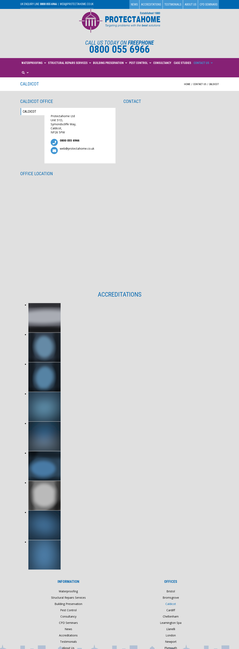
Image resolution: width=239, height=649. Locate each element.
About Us (190, 4)
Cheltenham (171, 616)
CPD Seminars (209, 4)
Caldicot (30, 111)
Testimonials (172, 4)
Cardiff (170, 610)
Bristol (170, 591)
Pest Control (68, 610)
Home (187, 84)
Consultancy (68, 616)
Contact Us (199, 84)
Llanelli (170, 629)
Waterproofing (68, 591)
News (134, 4)
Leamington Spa (170, 623)
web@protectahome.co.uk (76, 4)
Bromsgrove (171, 597)
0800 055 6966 (48, 4)
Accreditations (151, 4)
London (171, 635)
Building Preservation (68, 604)
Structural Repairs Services (68, 597)
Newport (171, 642)
